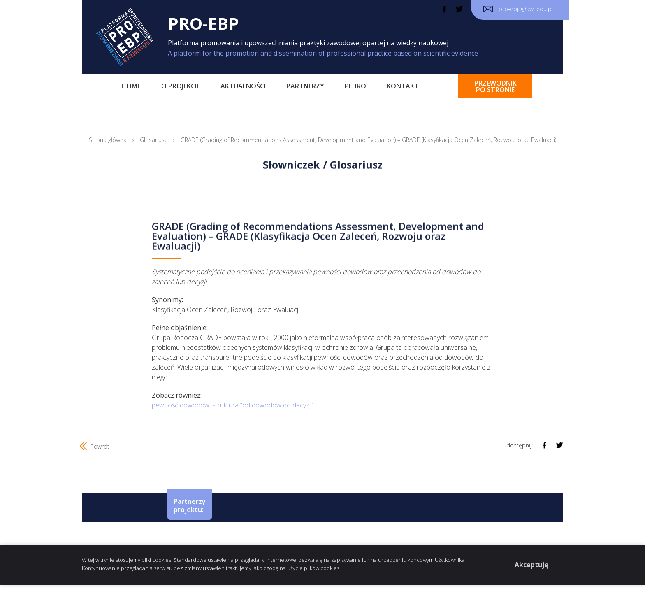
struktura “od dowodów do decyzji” (263, 405)
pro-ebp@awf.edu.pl (518, 9)
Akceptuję (531, 564)
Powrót (95, 446)
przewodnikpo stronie (495, 86)
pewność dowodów (180, 405)
